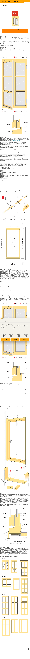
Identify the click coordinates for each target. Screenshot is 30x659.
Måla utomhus (10, 554)
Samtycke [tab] (5, 321)
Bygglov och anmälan (16, 140)
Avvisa (6, 339)
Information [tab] (15, 321)
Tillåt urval (15, 339)
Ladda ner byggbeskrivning (15, 29)
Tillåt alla (24, 339)
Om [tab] (24, 321)
